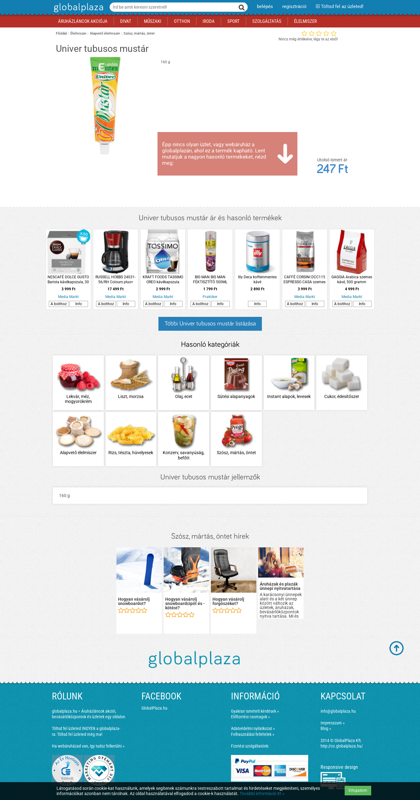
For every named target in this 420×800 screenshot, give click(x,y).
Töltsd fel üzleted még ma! (79, 734)
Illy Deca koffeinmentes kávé (257, 279)
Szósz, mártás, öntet (139, 33)
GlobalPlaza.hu (154, 708)
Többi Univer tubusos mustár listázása (210, 324)
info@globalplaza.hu (338, 711)
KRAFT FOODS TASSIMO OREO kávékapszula (163, 279)
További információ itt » (262, 793)
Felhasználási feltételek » (252, 734)
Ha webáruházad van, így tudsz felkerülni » (88, 746)
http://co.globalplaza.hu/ (342, 746)
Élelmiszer (78, 33)
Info (78, 304)
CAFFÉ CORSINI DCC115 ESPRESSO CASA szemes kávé (305, 279)
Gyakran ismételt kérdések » (255, 711)
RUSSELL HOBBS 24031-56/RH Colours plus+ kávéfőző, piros (115, 279)
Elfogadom (358, 790)
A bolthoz (59, 304)
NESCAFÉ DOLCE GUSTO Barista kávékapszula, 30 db (68, 279)
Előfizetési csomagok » (250, 716)
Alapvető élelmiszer (105, 33)
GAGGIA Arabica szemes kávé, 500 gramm (351, 279)
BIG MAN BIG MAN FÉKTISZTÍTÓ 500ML (210, 279)
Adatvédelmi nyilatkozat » (253, 728)
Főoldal (61, 33)
